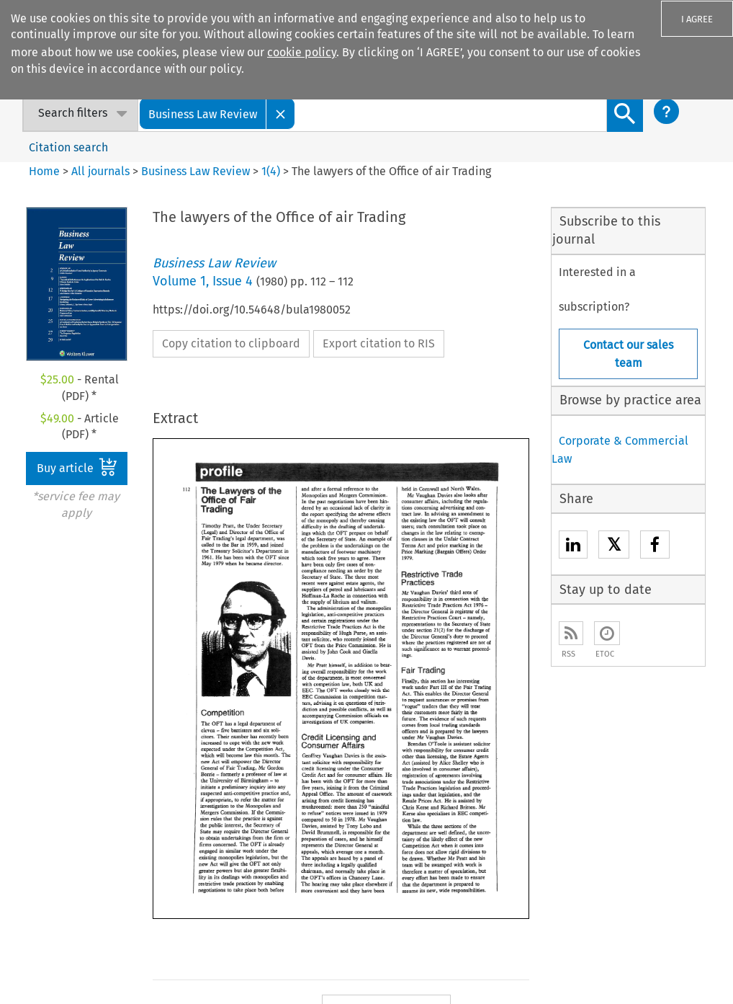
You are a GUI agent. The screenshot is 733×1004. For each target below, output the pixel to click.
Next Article (463, 574)
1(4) (270, 171)
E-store (183, 732)
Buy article (77, 467)
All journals (101, 171)
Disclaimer (526, 952)
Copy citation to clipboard (231, 343)
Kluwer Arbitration (357, 752)
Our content (48, 776)
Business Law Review (195, 171)
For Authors (486, 754)
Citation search (68, 147)
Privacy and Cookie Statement (631, 952)
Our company (52, 732)
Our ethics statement (72, 799)
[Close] (280, 113)
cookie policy (301, 52)
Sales (471, 732)
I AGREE (697, 19)
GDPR (656, 970)
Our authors (47, 754)
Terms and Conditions (583, 970)
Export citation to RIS (379, 343)
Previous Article (398, 533)
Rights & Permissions (473, 970)
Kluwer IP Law (346, 774)
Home (44, 171)
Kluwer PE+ (338, 877)
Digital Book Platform (220, 754)
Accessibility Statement (436, 952)
